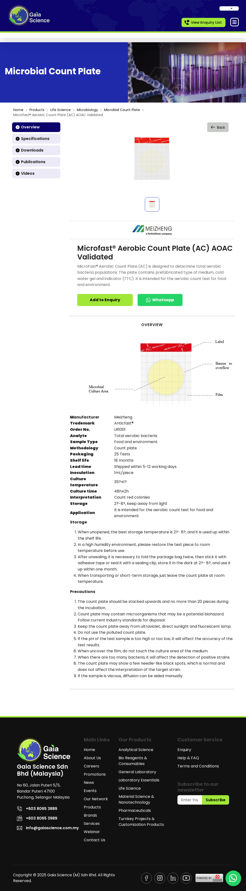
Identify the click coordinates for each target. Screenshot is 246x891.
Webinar (92, 832)
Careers (91, 766)
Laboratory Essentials (139, 780)
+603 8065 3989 (37, 818)
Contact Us (94, 840)
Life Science (60, 109)
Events (90, 791)
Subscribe (215, 800)
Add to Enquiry (105, 300)
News (89, 782)
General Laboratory (137, 772)
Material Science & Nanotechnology (136, 799)
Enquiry (184, 749)
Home (18, 109)
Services (92, 823)
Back (218, 127)
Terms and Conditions (198, 766)
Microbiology (87, 109)
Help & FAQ (188, 758)
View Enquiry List (203, 22)
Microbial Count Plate (122, 109)
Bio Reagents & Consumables (133, 760)
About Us (92, 758)
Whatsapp (160, 300)
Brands (90, 815)
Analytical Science (136, 749)
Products (36, 109)
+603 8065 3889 (37, 808)
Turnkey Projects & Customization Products (141, 821)
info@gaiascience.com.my (48, 828)
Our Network (96, 799)
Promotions (95, 774)
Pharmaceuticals (135, 810)
